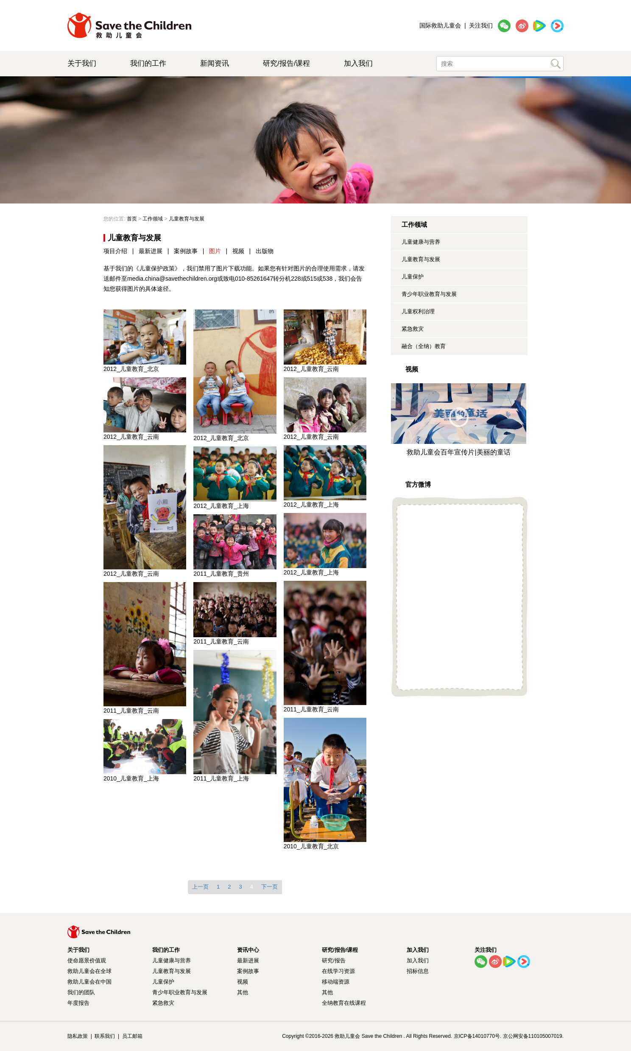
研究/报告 (334, 960)
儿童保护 (413, 276)
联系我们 (105, 1036)
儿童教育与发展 (421, 259)
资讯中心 (248, 950)
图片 (215, 251)
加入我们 (358, 63)
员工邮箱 (132, 1036)
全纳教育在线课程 (344, 1003)
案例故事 (186, 251)
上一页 (200, 887)
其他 (242, 992)
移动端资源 (335, 982)
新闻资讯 (214, 63)
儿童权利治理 (418, 311)
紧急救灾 (413, 329)
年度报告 (78, 1003)
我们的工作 (148, 63)
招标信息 (418, 971)
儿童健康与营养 (421, 242)
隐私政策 (77, 1036)
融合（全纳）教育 (424, 346)
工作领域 (152, 219)
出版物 (265, 251)
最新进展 (150, 251)
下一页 (269, 887)
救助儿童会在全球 (89, 971)
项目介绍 (115, 251)
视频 (238, 251)
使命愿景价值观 (86, 960)
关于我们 (81, 63)
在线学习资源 (338, 971)
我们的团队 (81, 992)
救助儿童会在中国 (89, 982)
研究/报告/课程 (286, 63)
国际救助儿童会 (440, 25)
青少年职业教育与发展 (429, 294)
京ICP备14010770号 (477, 1036)
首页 (132, 219)
